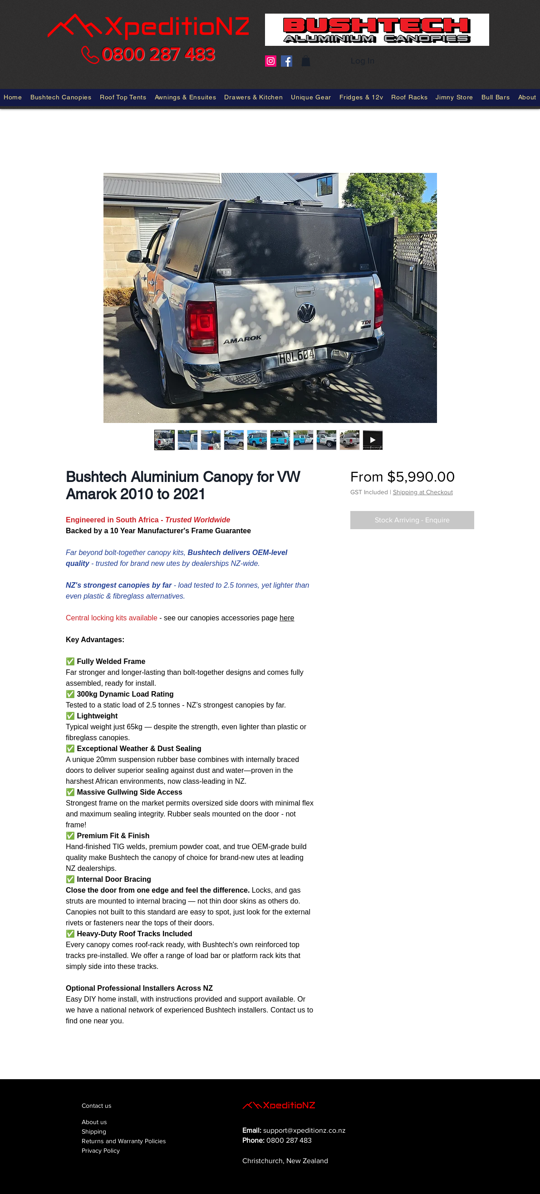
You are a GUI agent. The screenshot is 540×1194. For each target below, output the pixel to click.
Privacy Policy (101, 1150)
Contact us (97, 1105)
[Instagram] (270, 61)
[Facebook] (286, 61)
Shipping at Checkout (423, 492)
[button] (305, 60)
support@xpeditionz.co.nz (304, 1130)
